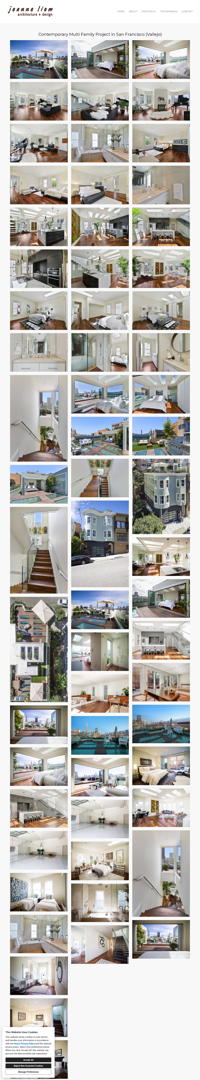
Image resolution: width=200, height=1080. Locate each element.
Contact (187, 11)
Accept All (28, 1060)
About (133, 11)
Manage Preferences (28, 1072)
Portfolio (149, 11)
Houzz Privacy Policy (24, 1043)
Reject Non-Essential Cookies (28, 1066)
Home (121, 11)
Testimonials (168, 11)
